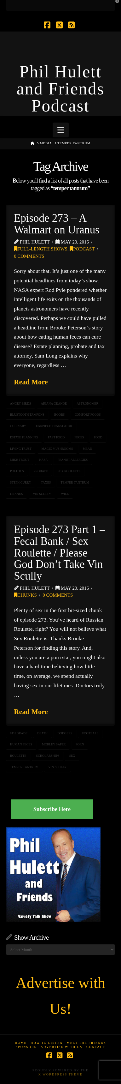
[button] (61, 130)
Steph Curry (20, 482)
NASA (43, 459)
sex (72, 755)
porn (80, 744)
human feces (21, 744)
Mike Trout (19, 459)
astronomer (87, 403)
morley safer (54, 744)
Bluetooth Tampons (27, 414)
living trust (21, 448)
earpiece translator (54, 426)
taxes (46, 482)
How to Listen (47, 1043)
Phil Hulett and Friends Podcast (60, 88)
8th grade (18, 733)
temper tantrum (75, 482)
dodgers (64, 733)
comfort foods (88, 414)
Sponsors (26, 1047)
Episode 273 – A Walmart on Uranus (56, 224)
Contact (95, 1047)
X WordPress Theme (60, 1074)
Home (20, 1043)
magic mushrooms (57, 448)
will (65, 494)
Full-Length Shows (40, 248)
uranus (16, 494)
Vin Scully (42, 494)
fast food (56, 437)
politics (17, 471)
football (90, 733)
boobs (59, 414)
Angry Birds (20, 403)
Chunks (25, 595)
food (98, 437)
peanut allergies (73, 459)
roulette (18, 755)
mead (87, 448)
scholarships (48, 755)
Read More (31, 382)
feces (79, 437)
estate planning (24, 437)
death (42, 733)
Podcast (82, 248)
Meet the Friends (86, 1043)
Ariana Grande (54, 403)
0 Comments (29, 256)
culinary (18, 426)
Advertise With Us (62, 1047)
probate (41, 471)
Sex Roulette (69, 471)
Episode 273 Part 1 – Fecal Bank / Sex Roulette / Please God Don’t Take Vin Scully (59, 552)
